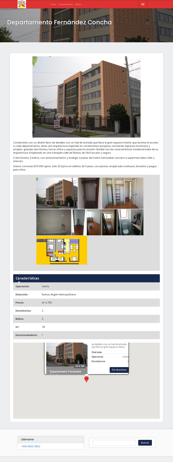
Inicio (53, 4)
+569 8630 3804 (30, 446)
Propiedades (66, 4)
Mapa (78, 4)
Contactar (143, 4)
